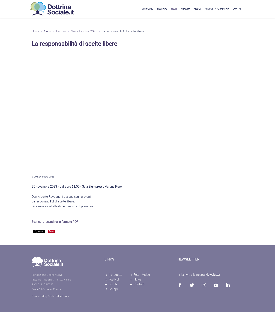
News (174, 8)
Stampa (185, 8)
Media (197, 8)
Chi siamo (147, 8)
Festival (162, 8)
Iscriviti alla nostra (198, 275)
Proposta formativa (217, 8)
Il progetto (113, 275)
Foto (136, 275)
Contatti (238, 8)
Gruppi (111, 289)
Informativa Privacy (51, 289)
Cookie (35, 289)
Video (146, 275)
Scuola (110, 284)
